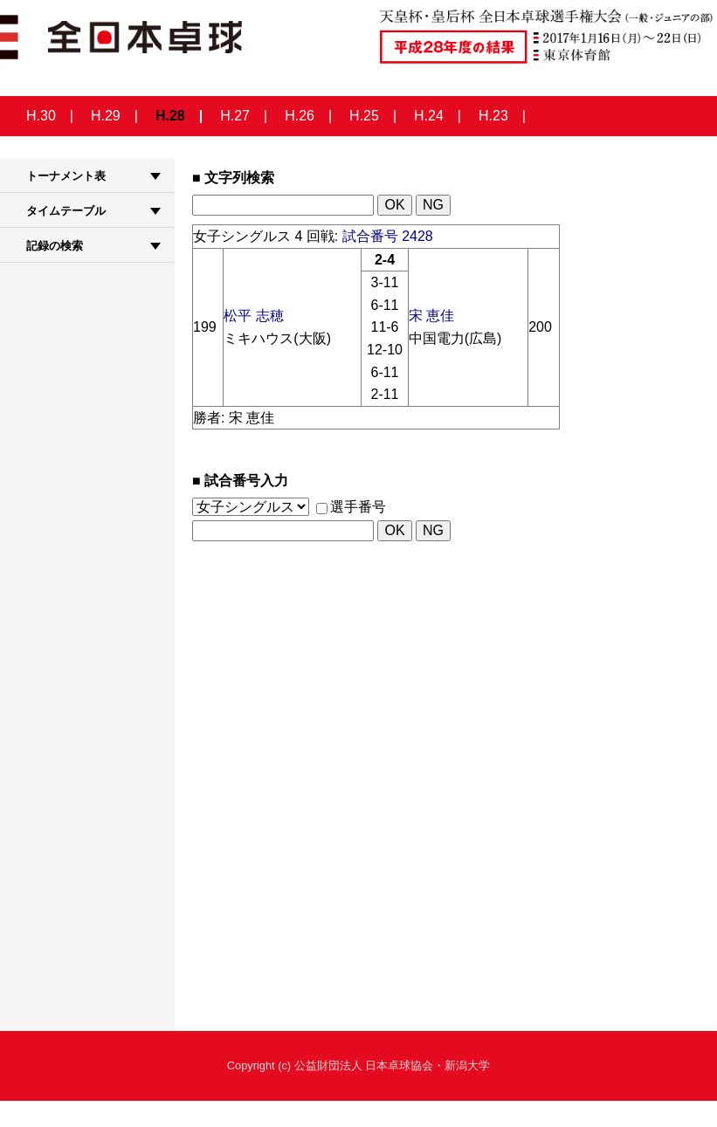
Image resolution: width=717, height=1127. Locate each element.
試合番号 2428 (387, 236)
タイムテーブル (66, 210)
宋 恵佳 (431, 315)
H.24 (429, 115)
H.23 (493, 115)
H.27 (235, 115)
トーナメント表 (66, 175)
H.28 (170, 115)
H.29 (106, 115)
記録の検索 (54, 245)
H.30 (41, 115)
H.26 (299, 115)
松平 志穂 (253, 315)
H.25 (364, 115)
